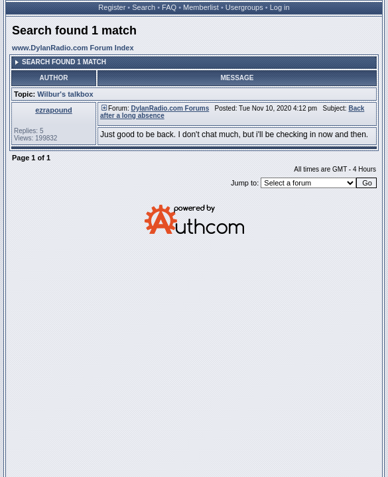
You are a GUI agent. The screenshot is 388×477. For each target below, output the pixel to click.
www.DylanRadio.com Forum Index (73, 48)
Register (111, 7)
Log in (280, 7)
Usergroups (244, 7)
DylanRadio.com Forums (170, 108)
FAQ (169, 7)
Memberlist (201, 7)
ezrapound (53, 110)
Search (143, 7)
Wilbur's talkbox (65, 94)
